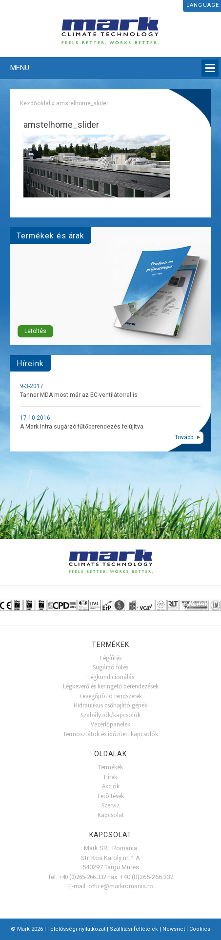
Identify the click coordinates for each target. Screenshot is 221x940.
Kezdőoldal (35, 103)
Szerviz (110, 805)
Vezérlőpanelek (110, 724)
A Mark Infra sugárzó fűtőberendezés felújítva (81, 426)
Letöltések (111, 796)
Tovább (184, 437)
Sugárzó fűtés (110, 667)
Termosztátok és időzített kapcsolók (110, 734)
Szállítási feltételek (134, 929)
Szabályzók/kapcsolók (110, 715)
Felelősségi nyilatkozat (76, 929)
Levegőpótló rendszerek (111, 696)
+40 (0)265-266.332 (82, 877)
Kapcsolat (111, 815)
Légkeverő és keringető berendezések (111, 686)
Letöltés (35, 331)
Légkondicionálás (110, 677)
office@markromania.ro (120, 886)
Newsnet (173, 929)
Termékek (110, 767)
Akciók (111, 786)
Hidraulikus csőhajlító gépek (110, 705)
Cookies (199, 929)
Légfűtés (110, 658)
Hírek (110, 777)
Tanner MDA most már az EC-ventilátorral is (79, 395)
